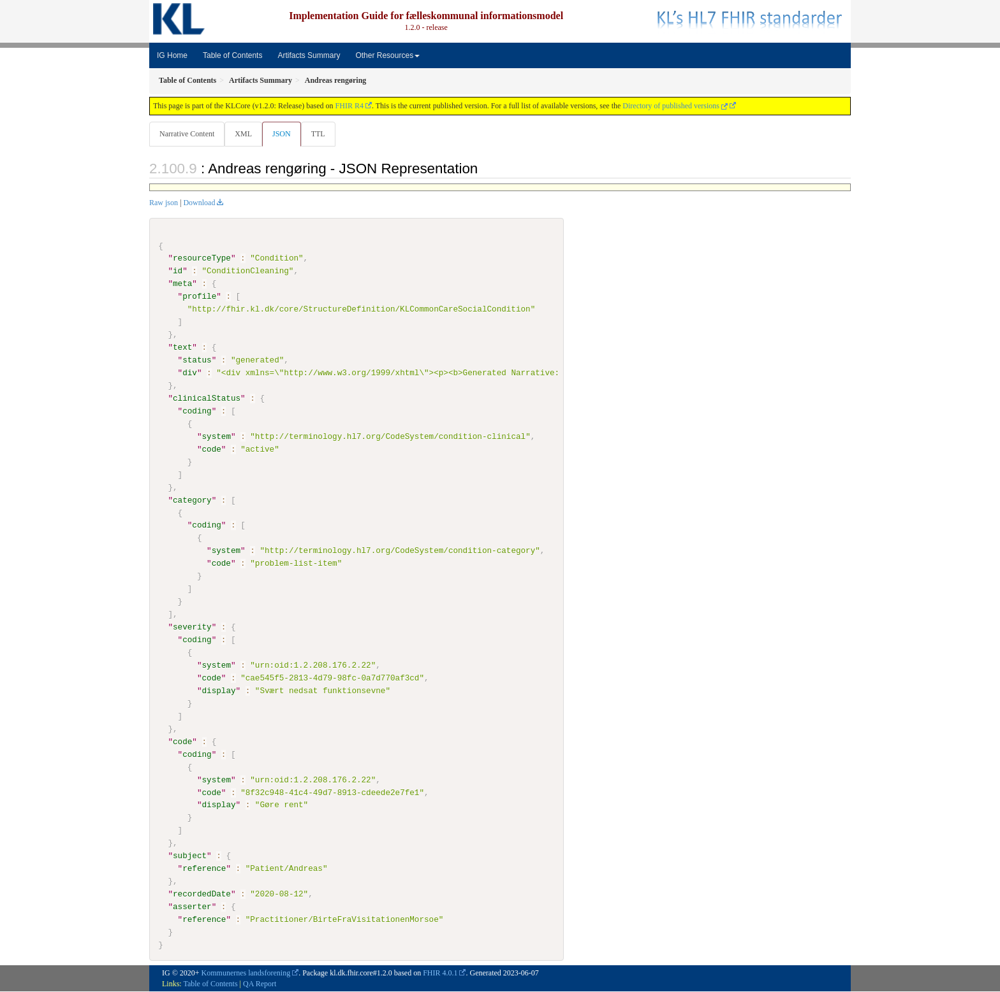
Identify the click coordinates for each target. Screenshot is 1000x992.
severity (192, 627)
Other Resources (387, 55)
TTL (322, 133)
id (177, 271)
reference (204, 868)
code (211, 450)
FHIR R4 (349, 105)
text (182, 348)
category (192, 500)
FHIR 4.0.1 (440, 972)
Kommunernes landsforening (246, 972)
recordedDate (202, 894)
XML (244, 133)
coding (196, 411)
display (218, 690)
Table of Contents (232, 55)
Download (199, 203)
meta (182, 284)
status (196, 360)
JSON (284, 133)
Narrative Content (186, 133)
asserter (192, 906)
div (189, 373)
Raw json (163, 203)
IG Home (172, 55)
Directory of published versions (675, 105)
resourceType (202, 258)
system (216, 437)
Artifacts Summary (308, 55)
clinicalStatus (206, 399)
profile (199, 297)
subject (190, 856)
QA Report (259, 983)
